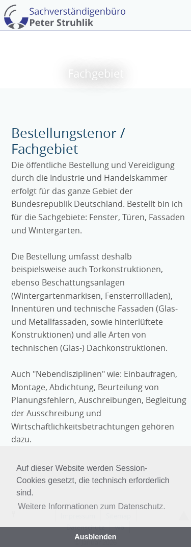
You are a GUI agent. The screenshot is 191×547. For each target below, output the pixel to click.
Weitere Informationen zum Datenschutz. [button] (92, 506)
